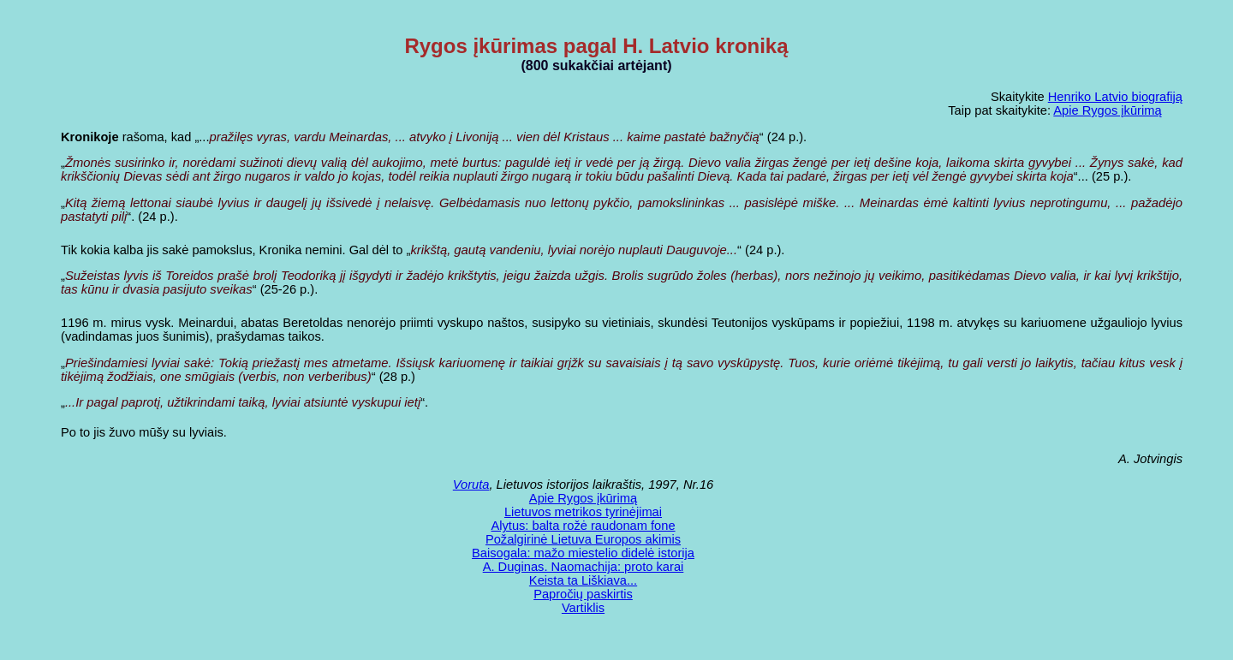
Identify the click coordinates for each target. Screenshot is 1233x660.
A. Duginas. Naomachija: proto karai (583, 567)
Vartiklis (583, 608)
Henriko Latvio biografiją (1115, 97)
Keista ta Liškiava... (583, 580)
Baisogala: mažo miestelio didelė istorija (583, 553)
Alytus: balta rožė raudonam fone (583, 525)
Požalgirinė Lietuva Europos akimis (583, 539)
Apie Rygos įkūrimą (1107, 110)
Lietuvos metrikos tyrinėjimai (583, 512)
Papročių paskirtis (583, 594)
